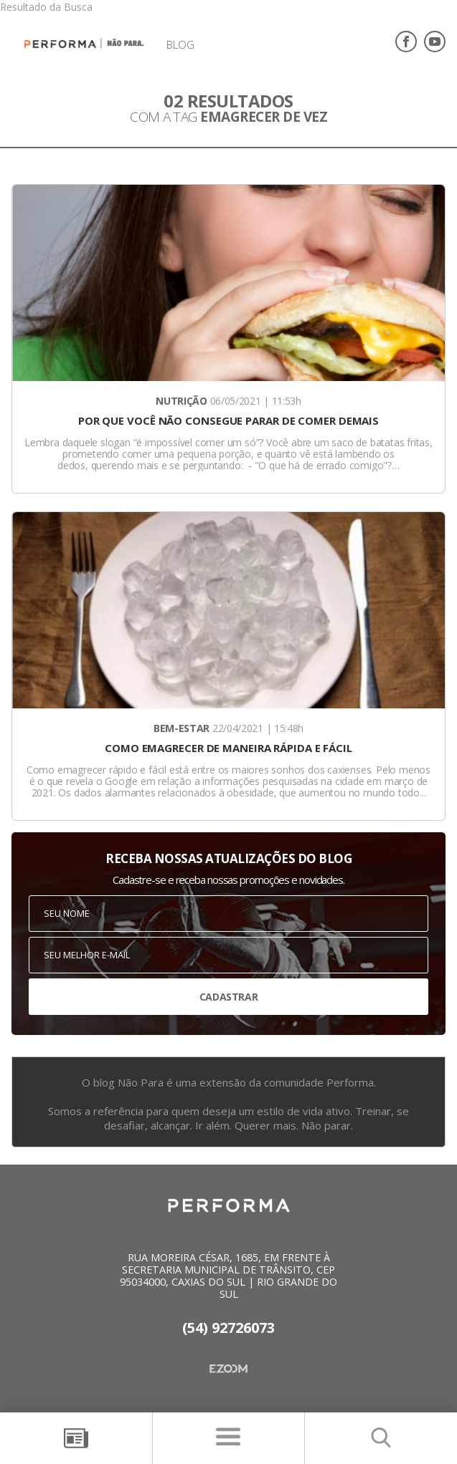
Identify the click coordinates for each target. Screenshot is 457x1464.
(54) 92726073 (228, 1327)
